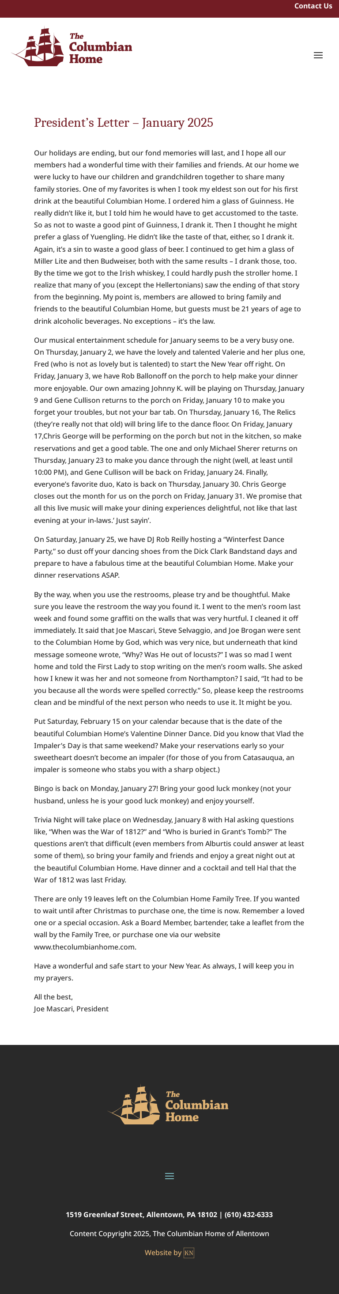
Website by (169, 1253)
